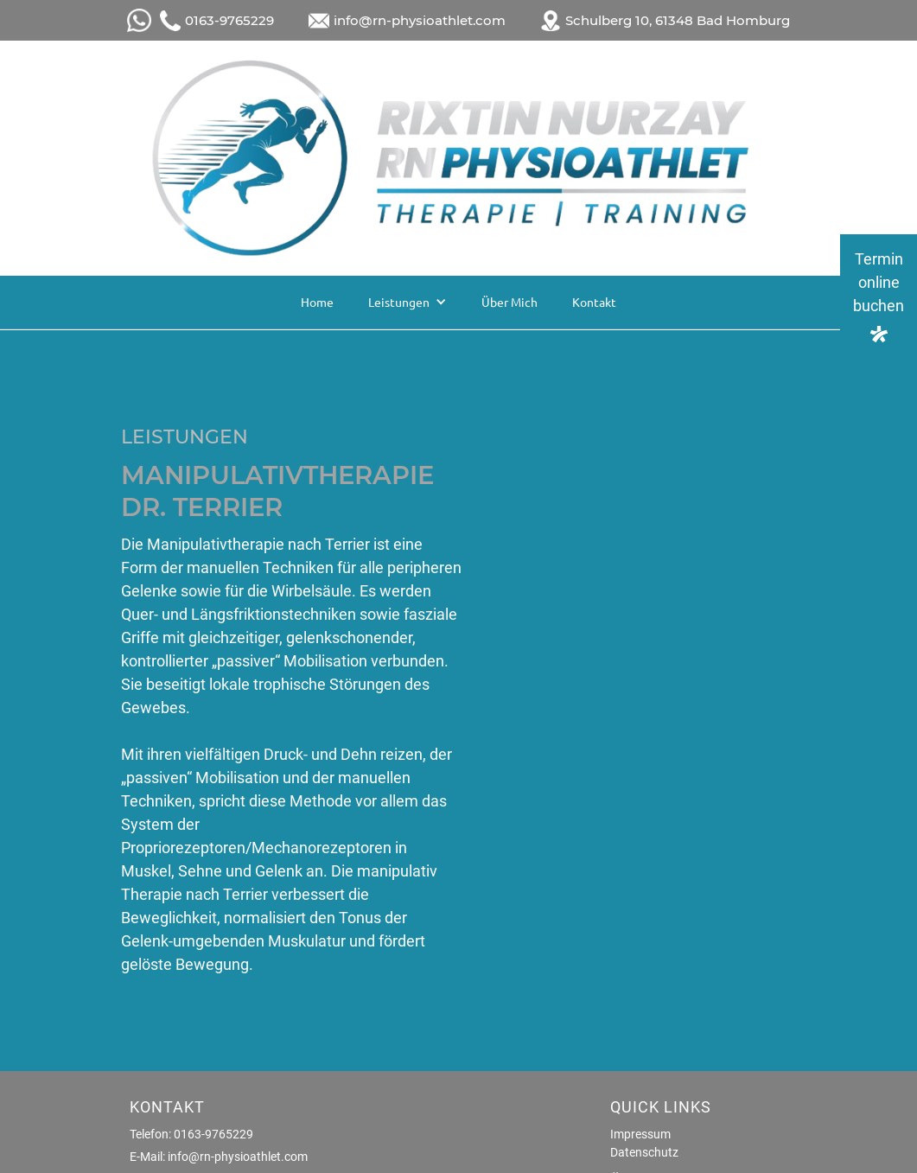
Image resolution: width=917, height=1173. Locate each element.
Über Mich (509, 301)
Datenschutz (644, 1152)
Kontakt (594, 301)
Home (317, 301)
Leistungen (399, 301)
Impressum (640, 1134)
